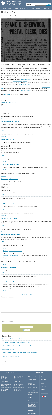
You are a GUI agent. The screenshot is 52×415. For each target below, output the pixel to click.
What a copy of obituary (9, 267)
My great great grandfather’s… (11, 234)
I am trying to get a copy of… (10, 218)
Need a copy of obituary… (9, 179)
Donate (42, 383)
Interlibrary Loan (32, 413)
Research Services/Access (31, 383)
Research (10, 8)
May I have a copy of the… (9, 139)
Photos (28, 8)
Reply (3, 130)
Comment (3, 305)
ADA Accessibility (44, 393)
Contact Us (46, 8)
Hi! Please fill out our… (10, 204)
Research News (4, 102)
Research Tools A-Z (32, 376)
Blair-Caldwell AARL (37, 8)
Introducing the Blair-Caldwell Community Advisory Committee (16, 342)
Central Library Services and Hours (5, 389)
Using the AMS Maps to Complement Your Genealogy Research (16, 345)
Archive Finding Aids (32, 387)
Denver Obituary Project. (24, 84)
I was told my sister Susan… (12, 282)
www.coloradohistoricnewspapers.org (11, 255)
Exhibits (30, 397)
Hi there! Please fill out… (11, 164)
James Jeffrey (5, 15)
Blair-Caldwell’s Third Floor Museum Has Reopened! (14, 338)
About (4, 8)
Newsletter (43, 379)
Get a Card (30, 410)
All (3, 364)
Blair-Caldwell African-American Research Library (32, 405)
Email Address (26, 325)
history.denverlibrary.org (26, 79)
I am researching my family (10, 121)
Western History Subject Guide (20, 81)
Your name (3, 300)
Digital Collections (32, 379)
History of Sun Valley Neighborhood (10, 356)
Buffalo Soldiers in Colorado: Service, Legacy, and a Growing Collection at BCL (20, 352)
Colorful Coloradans (6, 368)
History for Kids (31, 391)
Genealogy (22, 8)
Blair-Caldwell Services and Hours (17, 389)
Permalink (3, 118)
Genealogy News (12, 102)
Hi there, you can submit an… (12, 251)
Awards (42, 376)
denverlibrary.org (32, 401)
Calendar (30, 394)
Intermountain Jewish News (25, 90)
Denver (16, 8)
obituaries (9, 106)
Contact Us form (6, 94)
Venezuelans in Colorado (8, 349)
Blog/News (43, 386)
